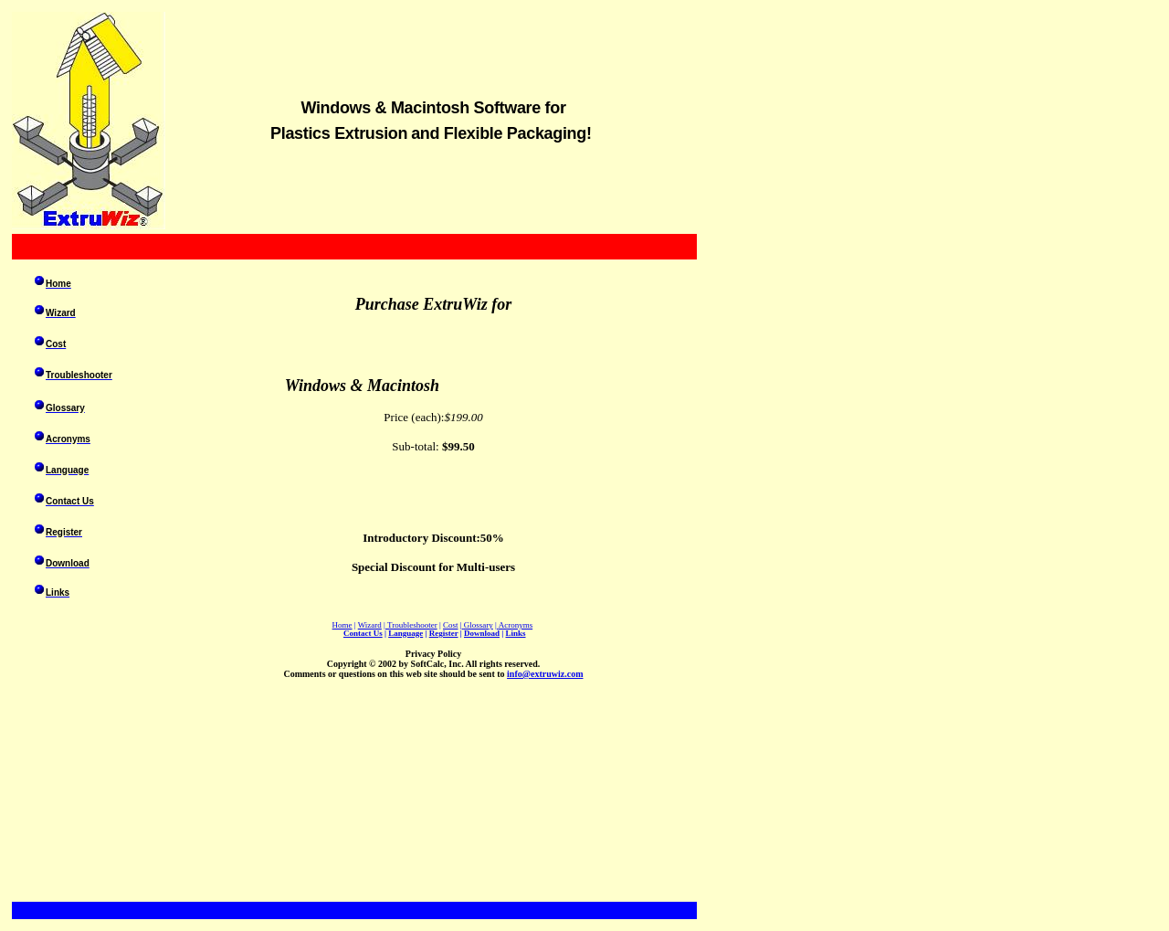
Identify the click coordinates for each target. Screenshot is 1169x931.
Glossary (478, 624)
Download (482, 633)
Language (405, 633)
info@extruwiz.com (545, 674)
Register (443, 633)
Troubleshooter (412, 624)
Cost (450, 624)
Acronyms (516, 624)
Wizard (370, 624)
